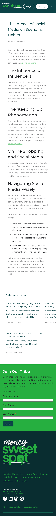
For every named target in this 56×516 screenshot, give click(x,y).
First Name (9, 405)
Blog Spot (44, 474)
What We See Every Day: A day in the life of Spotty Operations (23, 305)
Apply (17, 480)
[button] (51, 6)
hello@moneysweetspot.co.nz (13, 491)
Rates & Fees (18, 474)
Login (29, 6)
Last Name (9, 413)
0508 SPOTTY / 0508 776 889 (13, 493)
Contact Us (8, 480)
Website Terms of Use (31, 507)
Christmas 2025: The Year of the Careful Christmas (24, 335)
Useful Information (11, 477)
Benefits (6, 474)
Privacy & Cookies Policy (12, 507)
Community (27, 477)
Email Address (11, 396)
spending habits (28, 63)
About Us (39, 477)
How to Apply (32, 474)
